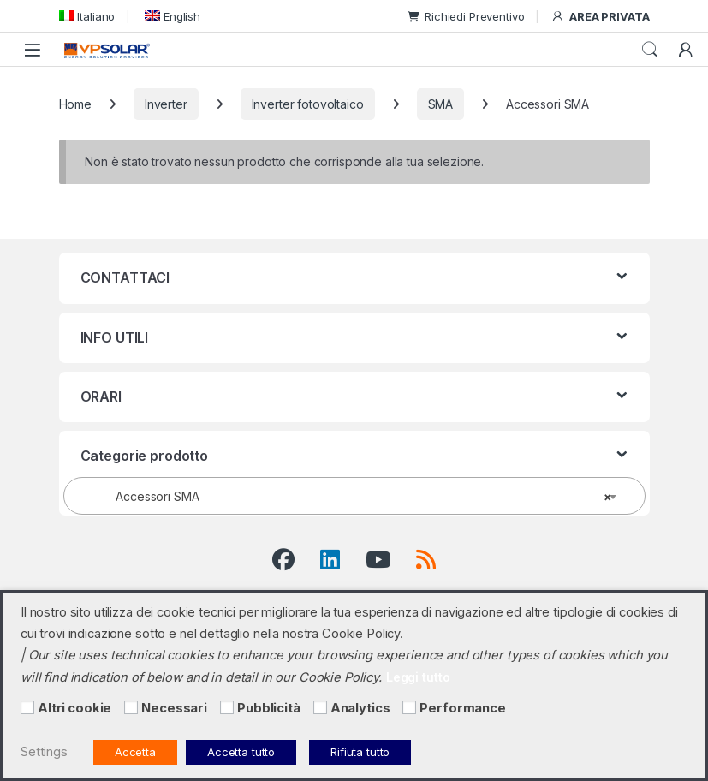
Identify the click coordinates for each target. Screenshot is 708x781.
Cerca (649, 49)
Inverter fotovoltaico (308, 104)
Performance (462, 708)
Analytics (360, 708)
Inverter (166, 104)
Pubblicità (268, 708)
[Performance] (409, 707)
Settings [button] (44, 752)
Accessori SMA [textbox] (349, 497)
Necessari (174, 708)
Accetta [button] (135, 752)
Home (75, 104)
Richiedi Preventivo (466, 16)
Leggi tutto (417, 677)
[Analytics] (320, 707)
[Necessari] (131, 707)
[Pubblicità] (227, 707)
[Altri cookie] (27, 707)
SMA (441, 104)
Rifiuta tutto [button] (360, 752)
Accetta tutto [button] (241, 752)
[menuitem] (87, 16)
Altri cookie (74, 708)
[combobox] (354, 496)
